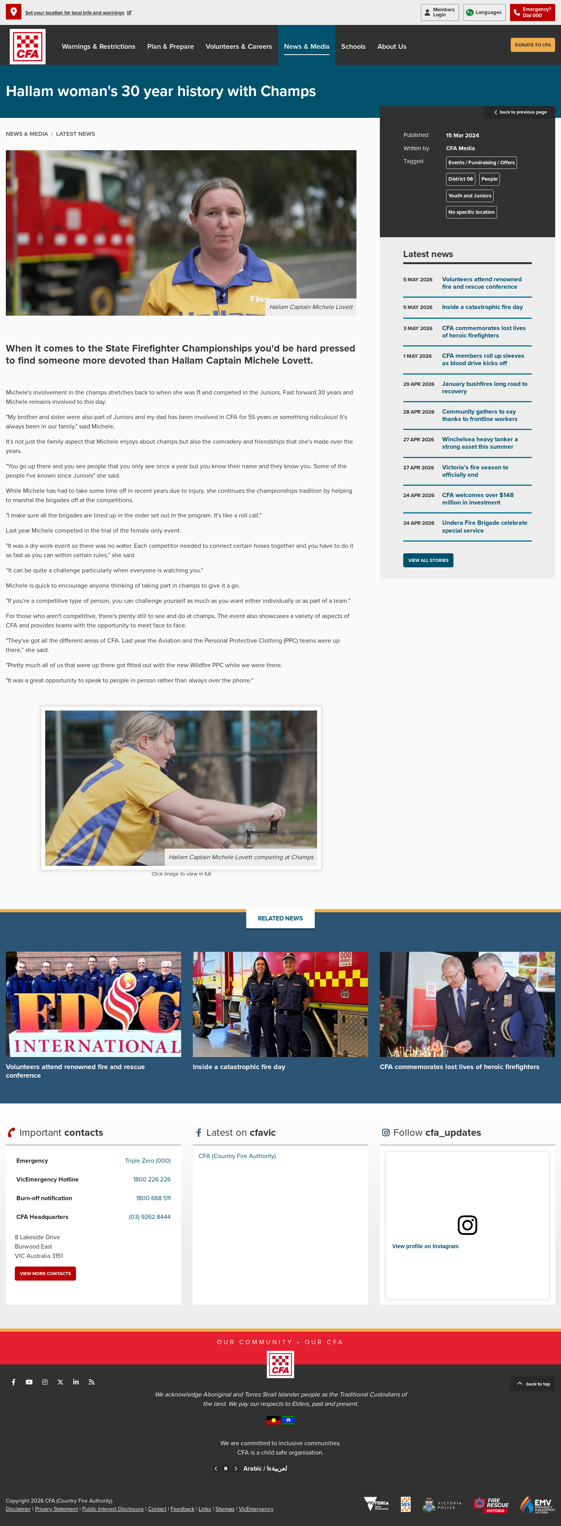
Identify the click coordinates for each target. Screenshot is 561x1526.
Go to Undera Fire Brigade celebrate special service (467, 529)
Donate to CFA (533, 45)
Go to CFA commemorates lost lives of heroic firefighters (467, 335)
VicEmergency (256, 1509)
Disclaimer (18, 1509)
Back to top (538, 1384)
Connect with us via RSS (91, 1382)
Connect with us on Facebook (13, 1382)
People (489, 179)
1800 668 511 (153, 1198)
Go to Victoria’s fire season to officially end (467, 474)
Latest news (428, 254)
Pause (226, 1469)
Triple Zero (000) (148, 1161)
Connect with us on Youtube (29, 1382)
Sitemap (225, 1509)
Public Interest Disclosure (113, 1509)
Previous (216, 1469)
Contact (157, 1509)
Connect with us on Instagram (45, 1382)
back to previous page (519, 112)
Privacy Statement (56, 1509)
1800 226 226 (152, 1179)
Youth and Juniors (469, 196)
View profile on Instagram (425, 1246)
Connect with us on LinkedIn (76, 1382)
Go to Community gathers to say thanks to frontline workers (467, 418)
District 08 (460, 179)
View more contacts (45, 1273)
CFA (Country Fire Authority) (237, 1156)
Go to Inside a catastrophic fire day (467, 310)
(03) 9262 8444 (150, 1217)
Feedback (182, 1509)
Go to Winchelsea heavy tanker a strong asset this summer (467, 446)
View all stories (428, 560)
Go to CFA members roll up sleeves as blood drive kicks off (467, 362)
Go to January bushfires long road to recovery (467, 390)
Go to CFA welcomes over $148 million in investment (467, 502)
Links (205, 1509)
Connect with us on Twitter (60, 1382)
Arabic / (265, 1469)
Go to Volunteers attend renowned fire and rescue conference (467, 286)
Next (236, 1469)
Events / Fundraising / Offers (481, 163)
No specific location (471, 212)
